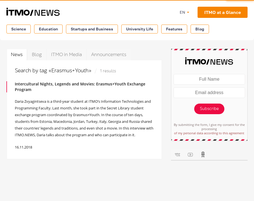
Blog (199, 29)
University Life (139, 29)
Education (48, 29)
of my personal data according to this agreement (209, 133)
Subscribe (209, 108)
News (17, 55)
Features (174, 29)
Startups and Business (92, 29)
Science (18, 29)
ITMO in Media (66, 55)
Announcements (108, 55)
